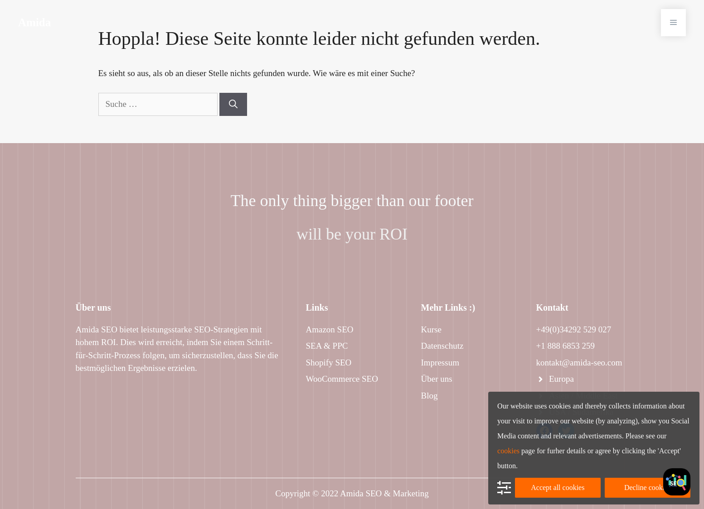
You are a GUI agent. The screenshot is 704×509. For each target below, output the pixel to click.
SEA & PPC (327, 346)
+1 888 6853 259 (565, 346)
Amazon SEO (330, 329)
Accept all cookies (557, 487)
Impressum (440, 362)
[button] (673, 22)
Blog (429, 395)
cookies (508, 451)
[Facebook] (676, 481)
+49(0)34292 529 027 (574, 329)
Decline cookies (647, 487)
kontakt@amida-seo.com (579, 362)
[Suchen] (233, 104)
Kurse (431, 329)
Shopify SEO (329, 362)
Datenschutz (442, 346)
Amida (34, 22)
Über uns (436, 379)
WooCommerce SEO (342, 379)
